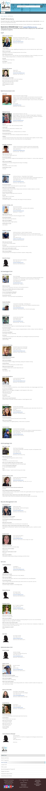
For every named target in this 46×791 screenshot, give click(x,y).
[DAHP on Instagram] (7, 786)
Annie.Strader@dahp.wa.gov (18, 656)
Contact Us (3, 764)
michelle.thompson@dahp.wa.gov (19, 150)
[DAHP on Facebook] (5, 786)
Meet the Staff (4, 762)
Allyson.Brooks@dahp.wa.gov (18, 41)
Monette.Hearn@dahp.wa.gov (18, 262)
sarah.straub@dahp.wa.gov (17, 538)
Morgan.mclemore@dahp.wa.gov (19, 72)
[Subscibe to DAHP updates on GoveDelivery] (13, 786)
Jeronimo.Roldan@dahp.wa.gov (18, 210)
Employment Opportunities (6, 773)
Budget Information (5, 771)
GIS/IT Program (4, 760)
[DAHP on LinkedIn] (9, 786)
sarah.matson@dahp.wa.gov (18, 707)
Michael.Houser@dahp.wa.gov (18, 120)
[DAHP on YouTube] (11, 786)
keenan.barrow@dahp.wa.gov (18, 594)
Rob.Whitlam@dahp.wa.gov (18, 282)
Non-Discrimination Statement (37, 784)
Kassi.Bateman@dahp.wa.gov (18, 510)
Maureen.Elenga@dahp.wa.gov (18, 181)
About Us (5, 16)
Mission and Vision (5, 758)
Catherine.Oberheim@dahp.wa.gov (19, 350)
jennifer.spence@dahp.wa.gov (18, 480)
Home (2, 16)
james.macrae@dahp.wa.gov (18, 321)
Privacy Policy (37, 780)
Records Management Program (7, 769)
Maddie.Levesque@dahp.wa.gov (18, 238)
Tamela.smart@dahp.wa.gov (18, 434)
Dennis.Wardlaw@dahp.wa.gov (18, 307)
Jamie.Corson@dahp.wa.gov (18, 669)
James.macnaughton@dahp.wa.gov (19, 380)
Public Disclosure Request (38, 782)
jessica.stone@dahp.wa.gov (18, 412)
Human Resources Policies (6, 775)
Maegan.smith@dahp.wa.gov (18, 607)
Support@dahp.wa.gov (30, 27)
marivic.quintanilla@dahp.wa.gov (18, 695)
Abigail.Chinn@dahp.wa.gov (18, 638)
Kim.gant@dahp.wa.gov (17, 104)
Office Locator (4, 767)
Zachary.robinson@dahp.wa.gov (18, 569)
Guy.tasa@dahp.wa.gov (17, 453)
